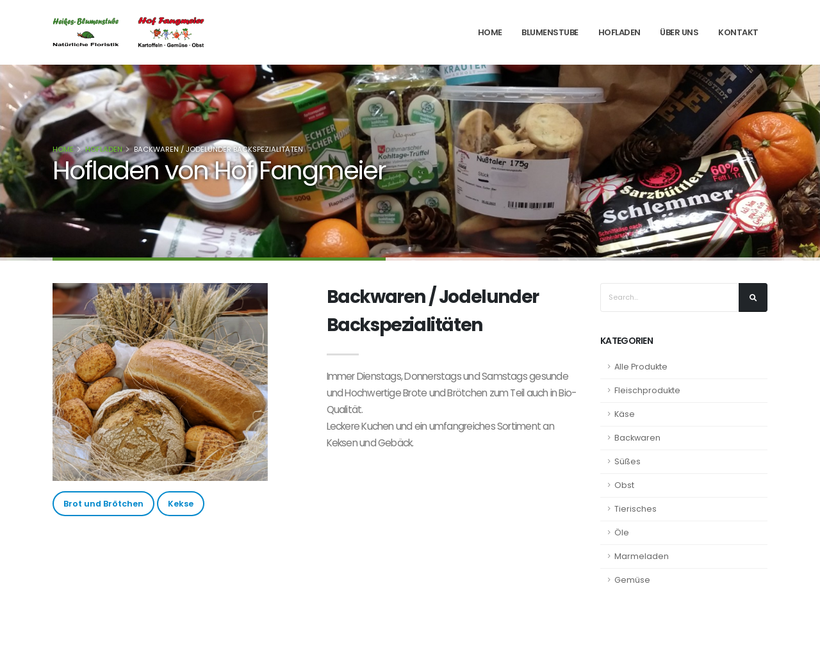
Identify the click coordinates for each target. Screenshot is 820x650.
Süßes (627, 461)
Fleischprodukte (647, 390)
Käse (624, 414)
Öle (621, 532)
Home (490, 32)
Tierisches (635, 508)
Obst (624, 485)
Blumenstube (549, 32)
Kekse (180, 503)
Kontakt (738, 32)
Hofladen (619, 32)
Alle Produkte (641, 366)
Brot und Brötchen (103, 503)
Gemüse (632, 579)
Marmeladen (641, 556)
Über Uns (679, 32)
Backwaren (637, 437)
